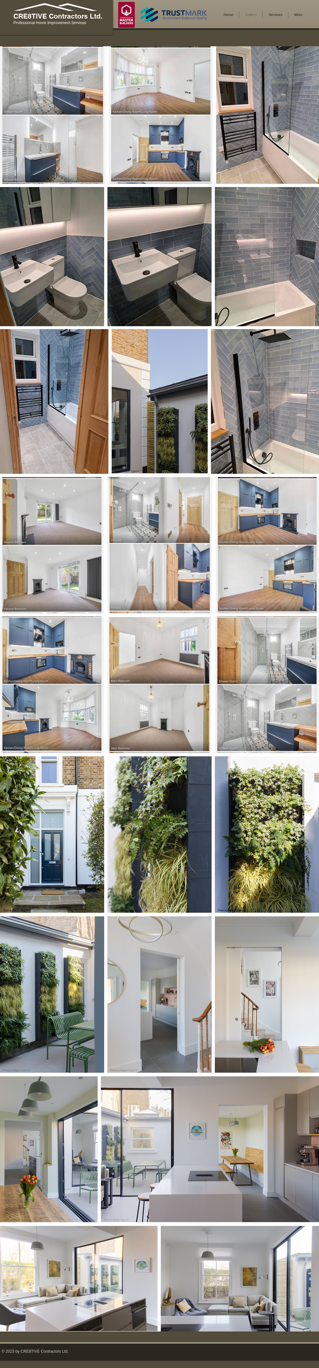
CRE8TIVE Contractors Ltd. (58, 16)
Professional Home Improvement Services (49, 23)
